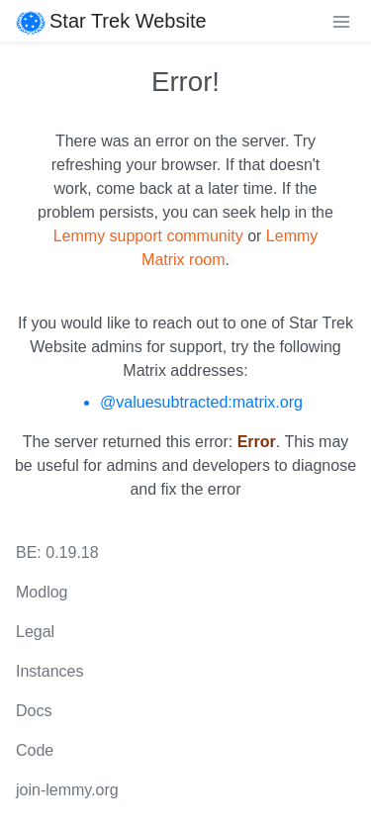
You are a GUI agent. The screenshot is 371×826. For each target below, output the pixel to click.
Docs (33, 710)
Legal (35, 631)
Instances (49, 671)
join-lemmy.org (67, 789)
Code (34, 750)
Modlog (41, 592)
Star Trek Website (111, 21)
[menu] (341, 21)
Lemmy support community (148, 236)
